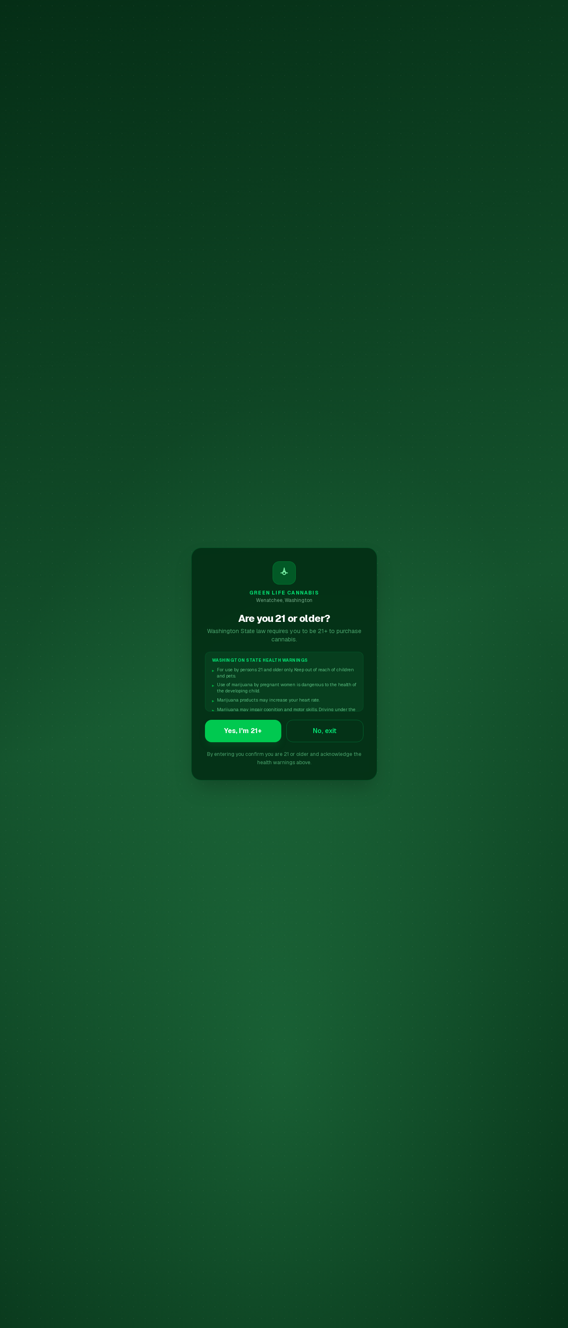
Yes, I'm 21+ (243, 730)
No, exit (324, 730)
